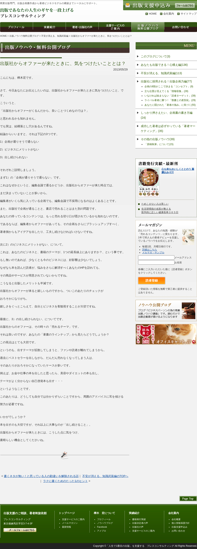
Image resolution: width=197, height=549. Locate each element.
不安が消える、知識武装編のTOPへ (105, 476)
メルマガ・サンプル (153, 252)
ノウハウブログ (105, 523)
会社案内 (168, 13)
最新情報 (66, 527)
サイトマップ (189, 13)
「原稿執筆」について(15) (158, 144)
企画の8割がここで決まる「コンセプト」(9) (168, 86)
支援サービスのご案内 (73, 519)
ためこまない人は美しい (154, 203)
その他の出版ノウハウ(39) (158, 139)
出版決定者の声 (140, 523)
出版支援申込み (179, 527)
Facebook (102, 527)
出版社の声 (137, 527)
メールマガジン (70, 523)
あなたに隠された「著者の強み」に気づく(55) (170, 104)
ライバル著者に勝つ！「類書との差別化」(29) (170, 100)
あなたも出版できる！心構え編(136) (164, 64)
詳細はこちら (149, 249)
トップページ (67, 513)
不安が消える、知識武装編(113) (161, 73)
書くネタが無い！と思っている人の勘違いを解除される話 (41, 476)
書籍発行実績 (139, 519)
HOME (153, 13)
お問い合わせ (178, 531)
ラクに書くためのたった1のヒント (65, 481)
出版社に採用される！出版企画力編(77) (166, 81)
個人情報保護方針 (181, 523)
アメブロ (101, 531)
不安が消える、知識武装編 (54, 36)
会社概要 (176, 519)
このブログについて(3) (155, 56)
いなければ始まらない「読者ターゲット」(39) (170, 95)
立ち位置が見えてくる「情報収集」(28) (166, 91)
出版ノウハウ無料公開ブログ (24, 36)
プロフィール (104, 519)
